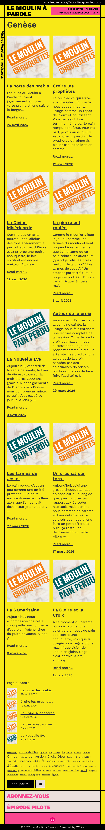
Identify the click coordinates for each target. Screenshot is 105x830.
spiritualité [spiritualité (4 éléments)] (12, 774)
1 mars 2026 (62, 675)
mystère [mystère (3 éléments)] (93, 766)
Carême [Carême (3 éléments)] (77, 753)
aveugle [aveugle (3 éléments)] (56, 753)
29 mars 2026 (64, 390)
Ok (40, 783)
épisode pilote (28, 807)
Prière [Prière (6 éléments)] (37, 770)
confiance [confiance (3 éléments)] (22, 757)
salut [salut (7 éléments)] (84, 770)
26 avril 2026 (17, 125)
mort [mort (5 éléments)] (68, 766)
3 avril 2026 (16, 415)
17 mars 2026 (63, 551)
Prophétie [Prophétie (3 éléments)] (47, 771)
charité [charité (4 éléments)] (86, 752)
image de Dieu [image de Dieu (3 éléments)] (64, 761)
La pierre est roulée (66, 225)
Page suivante (18, 683)
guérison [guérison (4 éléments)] (51, 761)
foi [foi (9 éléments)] (44, 760)
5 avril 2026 (62, 300)
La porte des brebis (28, 86)
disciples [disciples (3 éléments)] (70, 757)
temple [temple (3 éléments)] (23, 775)
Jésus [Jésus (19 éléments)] (12, 765)
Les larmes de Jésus (22, 476)
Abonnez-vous (28, 796)
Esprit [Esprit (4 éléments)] (87, 757)
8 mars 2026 (17, 653)
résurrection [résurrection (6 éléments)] (71, 770)
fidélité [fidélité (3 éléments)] (36, 761)
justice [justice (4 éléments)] (89, 761)
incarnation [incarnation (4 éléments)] (79, 761)
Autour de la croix (72, 313)
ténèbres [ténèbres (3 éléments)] (46, 775)
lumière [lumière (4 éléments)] (36, 766)
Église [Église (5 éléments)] (55, 774)
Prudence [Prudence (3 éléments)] (57, 771)
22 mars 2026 (18, 526)
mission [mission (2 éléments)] (44, 766)
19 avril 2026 (63, 164)
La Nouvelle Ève (24, 359)
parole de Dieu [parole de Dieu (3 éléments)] (25, 771)
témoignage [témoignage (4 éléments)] (34, 774)
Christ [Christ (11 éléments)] (12, 756)
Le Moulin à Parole (27, 11)
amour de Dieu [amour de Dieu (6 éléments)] (28, 752)
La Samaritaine (23, 610)
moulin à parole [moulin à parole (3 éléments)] (80, 766)
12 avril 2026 (17, 279)
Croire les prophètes (64, 88)
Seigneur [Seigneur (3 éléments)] (93, 771)
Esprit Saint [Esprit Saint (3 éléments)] (12, 761)
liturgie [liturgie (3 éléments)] (23, 766)
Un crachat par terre (69, 476)
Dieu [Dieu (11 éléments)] (61, 756)
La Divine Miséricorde (19, 225)
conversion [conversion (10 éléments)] (37, 756)
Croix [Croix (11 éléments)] (51, 756)
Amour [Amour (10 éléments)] (12, 752)
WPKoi (80, 827)
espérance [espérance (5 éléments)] (26, 761)
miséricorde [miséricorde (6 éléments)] (56, 765)
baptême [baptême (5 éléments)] (67, 752)
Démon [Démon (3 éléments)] (79, 757)
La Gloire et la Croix (68, 612)
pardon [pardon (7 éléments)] (12, 770)
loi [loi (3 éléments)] (29, 766)
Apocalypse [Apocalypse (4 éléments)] (46, 752)
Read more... (17, 117)
